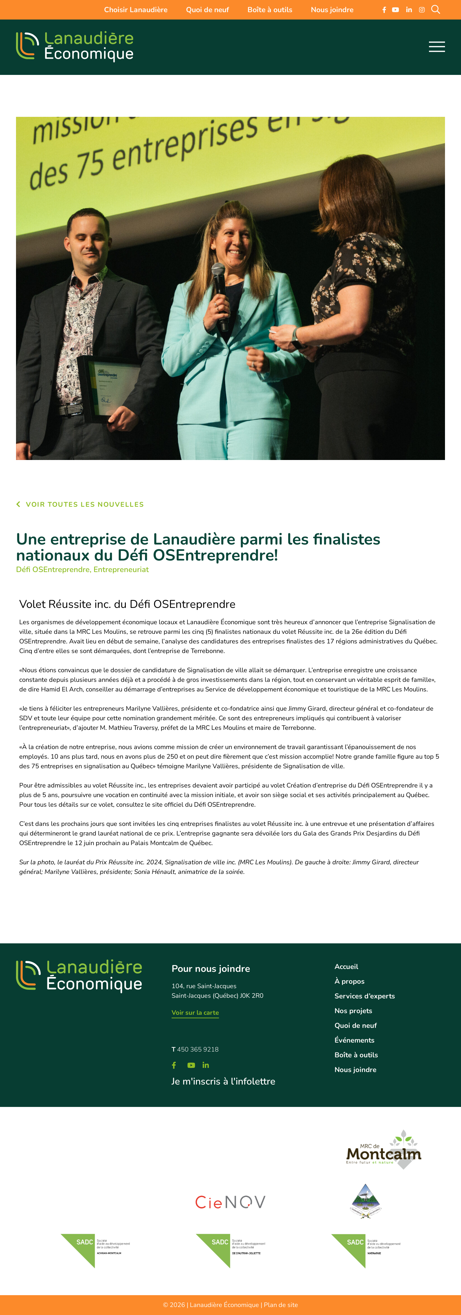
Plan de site (281, 1305)
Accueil (346, 967)
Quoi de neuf (207, 10)
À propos (350, 981)
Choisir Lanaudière (135, 10)
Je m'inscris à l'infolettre (223, 1081)
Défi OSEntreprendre (53, 569)
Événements (355, 1040)
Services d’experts (365, 996)
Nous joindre (332, 10)
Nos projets (353, 1011)
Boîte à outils (269, 10)
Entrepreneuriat (121, 569)
